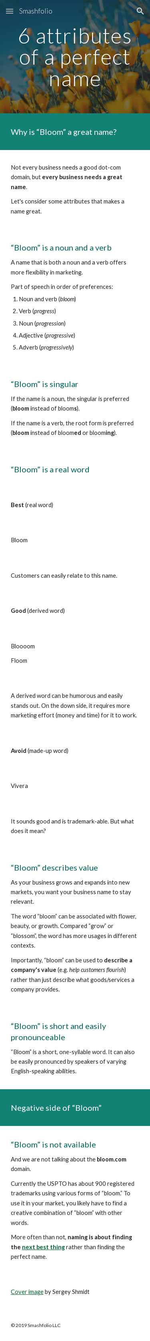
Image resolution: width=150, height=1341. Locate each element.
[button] (9, 11)
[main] (75, 57)
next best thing (43, 1247)
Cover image (27, 1291)
